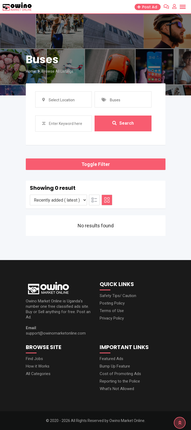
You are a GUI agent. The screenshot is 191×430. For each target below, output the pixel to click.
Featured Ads (111, 358)
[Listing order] (58, 200)
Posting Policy (112, 303)
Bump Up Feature (115, 366)
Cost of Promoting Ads (120, 373)
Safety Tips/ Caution (118, 295)
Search (123, 123)
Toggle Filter (95, 164)
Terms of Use (112, 310)
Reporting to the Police (120, 381)
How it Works (37, 366)
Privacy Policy (112, 318)
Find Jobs (34, 358)
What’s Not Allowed (117, 388)
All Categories (38, 373)
